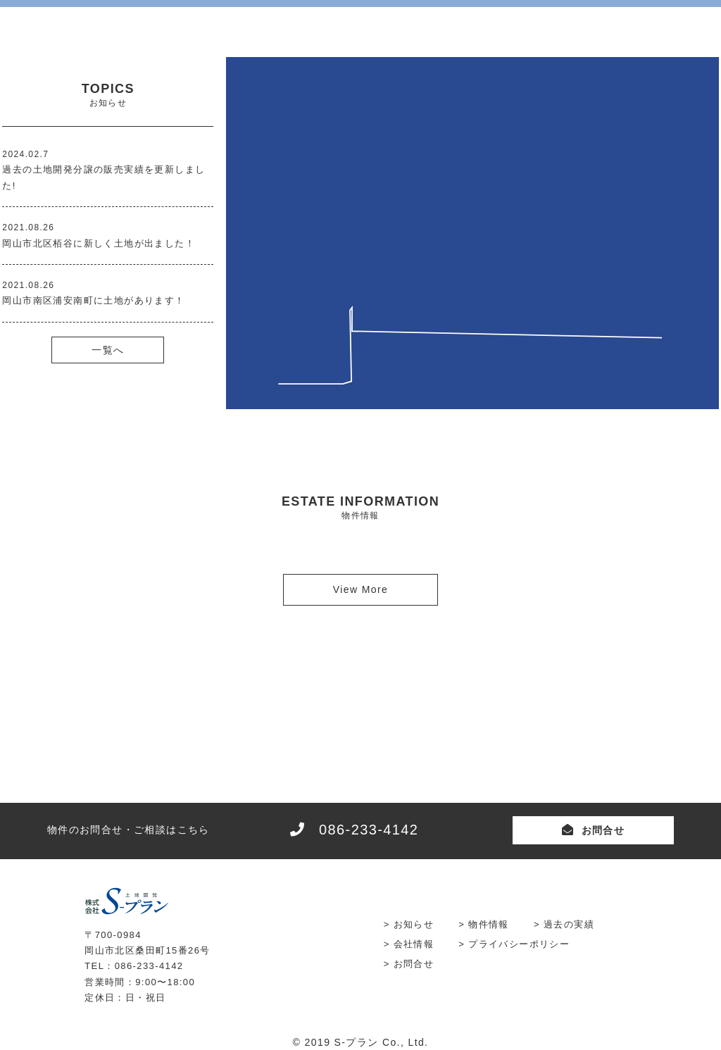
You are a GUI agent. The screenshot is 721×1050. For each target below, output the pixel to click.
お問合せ (603, 830)
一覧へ (108, 350)
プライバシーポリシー (519, 944)
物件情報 (488, 924)
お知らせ (414, 924)
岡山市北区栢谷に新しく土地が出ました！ (98, 243)
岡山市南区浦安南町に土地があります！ (93, 300)
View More (360, 589)
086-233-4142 (368, 829)
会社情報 (414, 944)
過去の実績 (569, 924)
